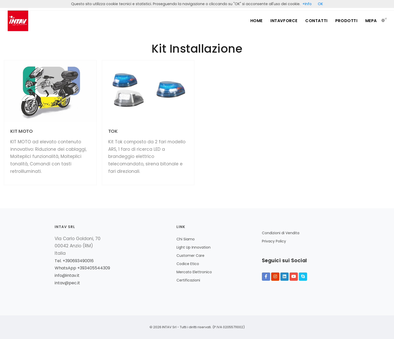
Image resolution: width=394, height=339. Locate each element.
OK (320, 3)
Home (256, 21)
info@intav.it (67, 275)
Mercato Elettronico (194, 272)
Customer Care (190, 255)
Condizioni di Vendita (280, 233)
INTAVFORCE (284, 21)
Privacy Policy (274, 241)
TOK (113, 131)
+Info (307, 3)
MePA (371, 21)
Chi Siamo (185, 239)
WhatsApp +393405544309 (82, 268)
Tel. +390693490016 (74, 261)
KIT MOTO (21, 131)
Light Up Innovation (193, 247)
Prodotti (346, 21)
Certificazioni (188, 280)
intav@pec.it (67, 283)
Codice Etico (187, 263)
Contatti (316, 21)
